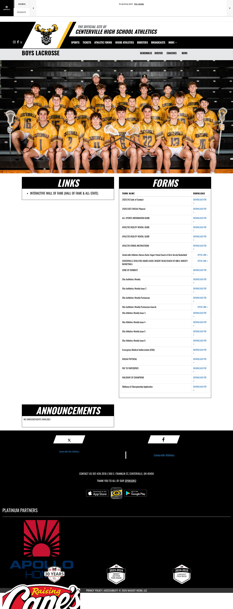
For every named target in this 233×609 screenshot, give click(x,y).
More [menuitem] (172, 42)
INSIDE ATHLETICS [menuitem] (124, 42)
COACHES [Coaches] (172, 53)
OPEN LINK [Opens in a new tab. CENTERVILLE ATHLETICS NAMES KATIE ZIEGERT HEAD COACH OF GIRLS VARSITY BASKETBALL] (203, 260)
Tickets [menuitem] (87, 42)
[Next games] (230, 8)
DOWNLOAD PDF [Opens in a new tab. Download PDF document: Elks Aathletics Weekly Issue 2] (199, 290)
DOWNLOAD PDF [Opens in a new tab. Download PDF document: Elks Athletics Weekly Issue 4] (199, 324)
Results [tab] (21, 12)
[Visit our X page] (21, 42)
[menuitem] (158, 42)
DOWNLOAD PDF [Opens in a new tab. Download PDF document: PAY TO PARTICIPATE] (199, 370)
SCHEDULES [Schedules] (146, 53)
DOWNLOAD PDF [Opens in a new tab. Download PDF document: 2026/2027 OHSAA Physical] (199, 210)
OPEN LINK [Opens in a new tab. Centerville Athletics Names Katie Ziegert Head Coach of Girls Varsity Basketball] (203, 254)
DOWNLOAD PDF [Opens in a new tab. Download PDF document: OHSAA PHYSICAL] (199, 360)
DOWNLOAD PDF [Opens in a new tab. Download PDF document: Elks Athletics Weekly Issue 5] (199, 333)
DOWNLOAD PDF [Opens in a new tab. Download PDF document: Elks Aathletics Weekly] (199, 281)
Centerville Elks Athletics (69, 451)
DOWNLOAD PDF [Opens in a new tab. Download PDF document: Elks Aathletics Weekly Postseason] (199, 299)
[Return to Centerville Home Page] (46, 35)
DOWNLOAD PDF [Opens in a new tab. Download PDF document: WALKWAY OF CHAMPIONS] (199, 379)
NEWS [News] (184, 53)
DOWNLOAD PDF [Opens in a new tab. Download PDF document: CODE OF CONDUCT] (199, 271)
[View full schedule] (7, 8)
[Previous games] (33, 8)
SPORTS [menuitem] (75, 42)
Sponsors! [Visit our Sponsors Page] (130, 481)
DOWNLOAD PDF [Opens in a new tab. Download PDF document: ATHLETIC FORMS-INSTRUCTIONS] (199, 247)
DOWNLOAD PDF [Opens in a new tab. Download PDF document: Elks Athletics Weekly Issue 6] (199, 342)
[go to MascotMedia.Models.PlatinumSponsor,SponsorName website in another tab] (116, 549)
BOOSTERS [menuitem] (142, 42)
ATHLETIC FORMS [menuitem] (103, 42)
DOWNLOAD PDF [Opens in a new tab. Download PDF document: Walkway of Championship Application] (199, 388)
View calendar (139, 4)
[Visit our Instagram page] (14, 42)
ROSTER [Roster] (159, 53)
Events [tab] (22, 4)
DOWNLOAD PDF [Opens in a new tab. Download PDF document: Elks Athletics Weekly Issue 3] (199, 314)
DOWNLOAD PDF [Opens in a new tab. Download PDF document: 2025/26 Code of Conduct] (199, 201)
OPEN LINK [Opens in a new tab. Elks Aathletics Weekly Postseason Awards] (203, 307)
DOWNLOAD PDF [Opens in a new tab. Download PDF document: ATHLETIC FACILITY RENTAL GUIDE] (199, 229)
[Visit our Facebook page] (18, 42)
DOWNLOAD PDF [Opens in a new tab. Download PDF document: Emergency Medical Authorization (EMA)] (199, 351)
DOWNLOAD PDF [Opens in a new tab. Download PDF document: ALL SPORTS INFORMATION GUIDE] (199, 219)
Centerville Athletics (164, 455)
